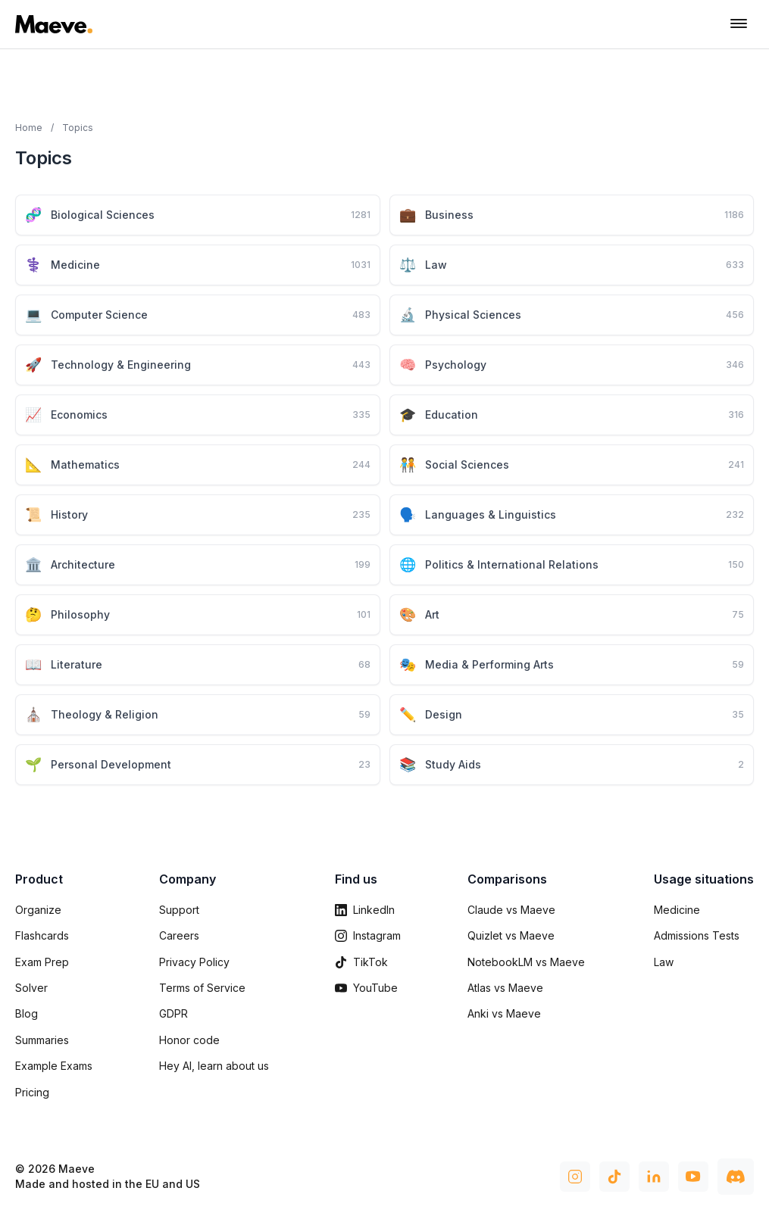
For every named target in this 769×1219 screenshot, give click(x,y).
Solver (31, 987)
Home (28, 127)
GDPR (173, 1013)
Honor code (189, 1040)
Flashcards (42, 935)
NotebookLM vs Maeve (526, 962)
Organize (38, 909)
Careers (179, 935)
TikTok (361, 962)
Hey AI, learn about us (214, 1065)
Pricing (32, 1092)
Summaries (42, 1040)
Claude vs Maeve (511, 909)
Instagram (368, 935)
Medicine (677, 909)
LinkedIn (365, 909)
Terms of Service (202, 987)
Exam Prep (42, 962)
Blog (26, 1013)
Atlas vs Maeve (505, 987)
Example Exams (53, 1065)
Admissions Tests (696, 935)
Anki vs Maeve (504, 1013)
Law (664, 962)
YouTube (366, 987)
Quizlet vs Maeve (511, 935)
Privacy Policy (194, 962)
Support (179, 909)
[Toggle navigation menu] (739, 24)
